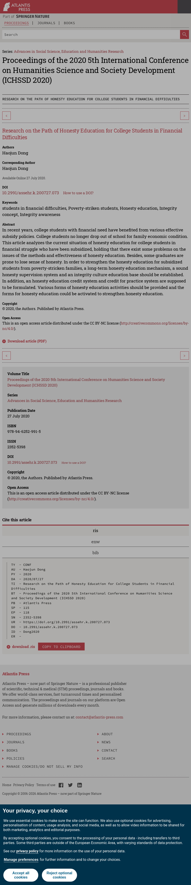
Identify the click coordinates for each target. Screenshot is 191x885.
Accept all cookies (20, 875)
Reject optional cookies (59, 875)
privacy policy (27, 851)
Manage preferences (21, 859)
